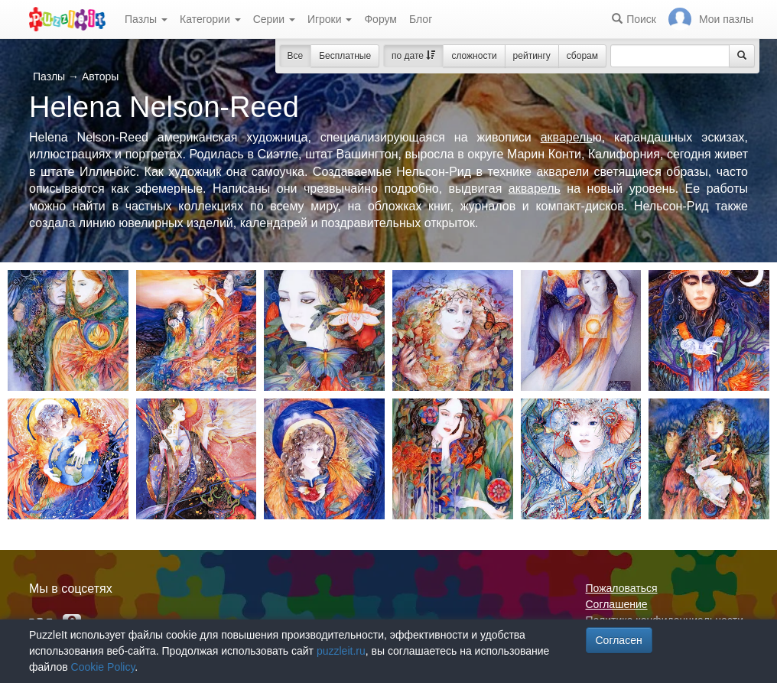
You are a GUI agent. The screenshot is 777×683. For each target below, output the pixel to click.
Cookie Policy (103, 667)
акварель (567, 137)
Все (296, 55)
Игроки (330, 19)
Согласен (619, 640)
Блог (420, 19)
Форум (380, 19)
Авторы (100, 76)
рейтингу (532, 55)
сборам (582, 55)
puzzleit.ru (341, 651)
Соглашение (617, 604)
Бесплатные (345, 55)
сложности (473, 55)
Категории (210, 19)
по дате (413, 55)
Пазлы (146, 19)
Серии (274, 19)
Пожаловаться (622, 588)
